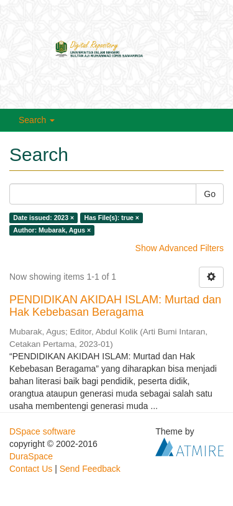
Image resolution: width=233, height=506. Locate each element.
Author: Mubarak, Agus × (52, 230)
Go (210, 194)
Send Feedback (90, 469)
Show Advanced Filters (179, 248)
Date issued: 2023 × (43, 217)
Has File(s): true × (112, 217)
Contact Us (30, 469)
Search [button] (37, 120)
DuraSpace (31, 456)
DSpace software (42, 431)
